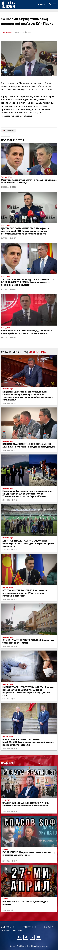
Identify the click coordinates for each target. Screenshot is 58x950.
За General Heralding (11, 930)
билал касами (9, 131)
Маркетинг (27, 927)
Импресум (6, 927)
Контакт (48, 927)
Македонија (6, 32)
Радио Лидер (8, 4)
